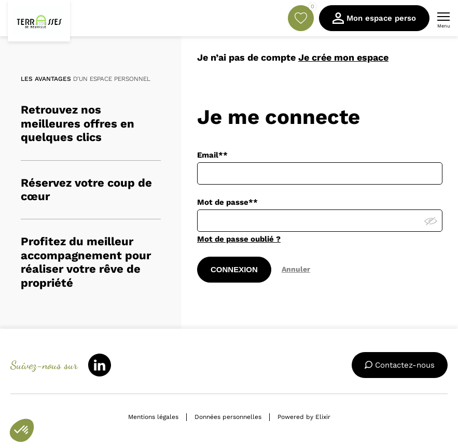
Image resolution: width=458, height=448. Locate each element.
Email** (212, 155)
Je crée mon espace (343, 57)
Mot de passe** (227, 202)
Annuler (296, 269)
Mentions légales (153, 417)
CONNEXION (234, 269)
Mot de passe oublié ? (239, 239)
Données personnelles (228, 417)
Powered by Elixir (303, 417)
